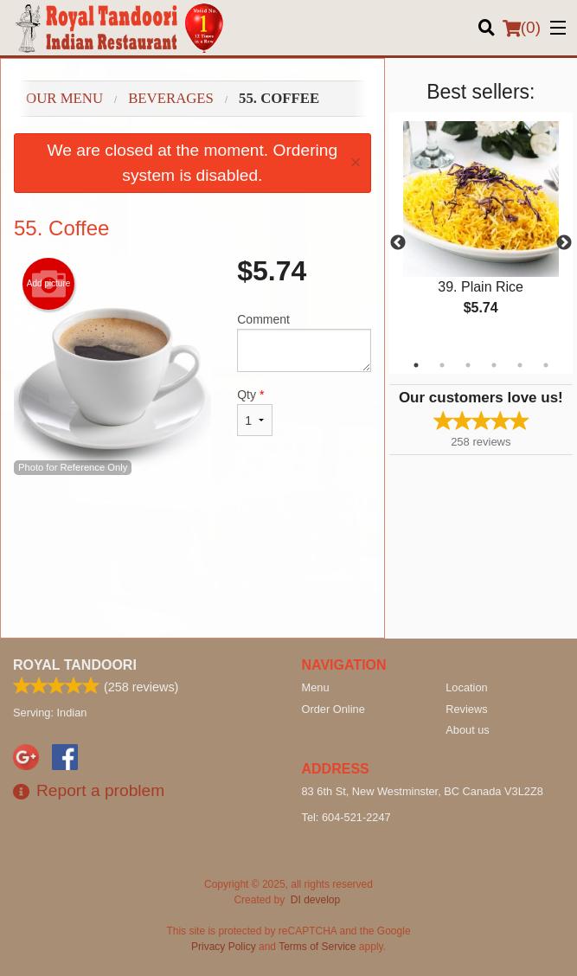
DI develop (315, 900)
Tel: (346, 817)
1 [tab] (416, 365)
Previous (398, 243)
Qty (254, 412)
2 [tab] (442, 365)
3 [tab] (468, 365)
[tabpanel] (481, 233)
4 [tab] (494, 365)
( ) (522, 28)
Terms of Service (317, 947)
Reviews (466, 709)
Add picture (49, 284)
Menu (316, 687)
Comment (303, 342)
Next (564, 243)
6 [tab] (546, 365)
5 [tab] (520, 365)
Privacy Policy (223, 947)
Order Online (333, 709)
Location (466, 687)
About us (468, 729)
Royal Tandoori (75, 665)
